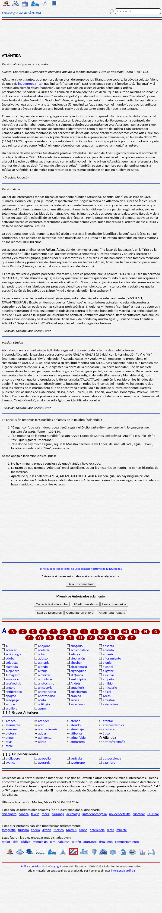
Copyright (55, 866)
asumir (43, 708)
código (25, 842)
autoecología (112, 758)
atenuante (13, 725)
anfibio (108, 683)
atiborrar (76, 733)
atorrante (90, 842)
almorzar (44, 675)
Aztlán (46, 830)
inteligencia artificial (123, 870)
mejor (6, 842)
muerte (121, 830)
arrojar (10, 704)
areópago (12, 700)
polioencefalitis (119, 814)
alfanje (43, 671)
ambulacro (45, 679)
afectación (77, 658)
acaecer (11, 650)
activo (42, 654)
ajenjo (107, 662)
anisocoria (45, 687)
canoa (83, 830)
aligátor (108, 671)
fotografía (9, 830)
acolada (108, 650)
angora (10, 687)
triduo (35, 830)
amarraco (12, 679)
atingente (44, 737)
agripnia (43, 662)
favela (35, 814)
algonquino (78, 671)
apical (107, 692)
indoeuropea (27, 83)
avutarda (44, 762)
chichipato (9, 814)
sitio (16, 842)
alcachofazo (78, 667)
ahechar (76, 662)
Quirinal (153, 814)
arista (42, 700)
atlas (9, 742)
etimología (40, 842)
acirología (73, 814)
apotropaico (46, 696)
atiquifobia (78, 737)
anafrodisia (13, 683)
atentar (108, 721)
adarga (75, 654)
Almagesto (13, 675)
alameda (12, 667)
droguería (106, 842)
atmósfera (77, 742)
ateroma (11, 729)
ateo (41, 725)
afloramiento (112, 658)
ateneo (75, 721)
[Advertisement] (81, 36)
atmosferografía (114, 742)
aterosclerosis (47, 729)
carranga (58, 814)
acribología (13, 654)
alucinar (108, 675)
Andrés (75, 683)
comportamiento (127, 842)
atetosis (11, 733)
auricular (76, 758)
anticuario (110, 687)
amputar (109, 679)
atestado (109, 729)
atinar (10, 737)
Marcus (71, 830)
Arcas (107, 696)
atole (9, 746)
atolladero (13, 758)
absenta (108, 646)
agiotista (12, 662)
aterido (75, 725)
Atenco (11, 721)
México (59, 830)
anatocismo (46, 683)
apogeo (11, 696)
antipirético (14, 692)
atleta (42, 742)
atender (43, 721)
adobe (10, 658)
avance (10, 762)
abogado (76, 646)
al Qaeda (76, 675)
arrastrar (109, 700)
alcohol (108, 667)
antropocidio (47, 692)
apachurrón (78, 692)
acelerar (43, 650)
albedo (43, 667)
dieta (110, 830)
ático (106, 733)
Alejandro (12, 671)
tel (40, 83)
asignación (110, 704)
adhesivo (109, 654)
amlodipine (78, 679)
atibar (42, 733)
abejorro (44, 646)
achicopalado (79, 650)
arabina (75, 696)
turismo (23, 830)
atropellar (45, 758)
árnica (74, 700)
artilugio (44, 704)
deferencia (97, 830)
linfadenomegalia (95, 814)
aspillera (11, 708)
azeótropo (77, 762)
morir (46, 814)
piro (53, 842)
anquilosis (77, 687)
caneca (24, 814)
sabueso (64, 842)
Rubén (76, 842)
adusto (43, 658)
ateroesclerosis (113, 725)
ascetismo (77, 704)
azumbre (109, 762)
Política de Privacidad (34, 866)
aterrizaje (77, 729)
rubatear (139, 814)
